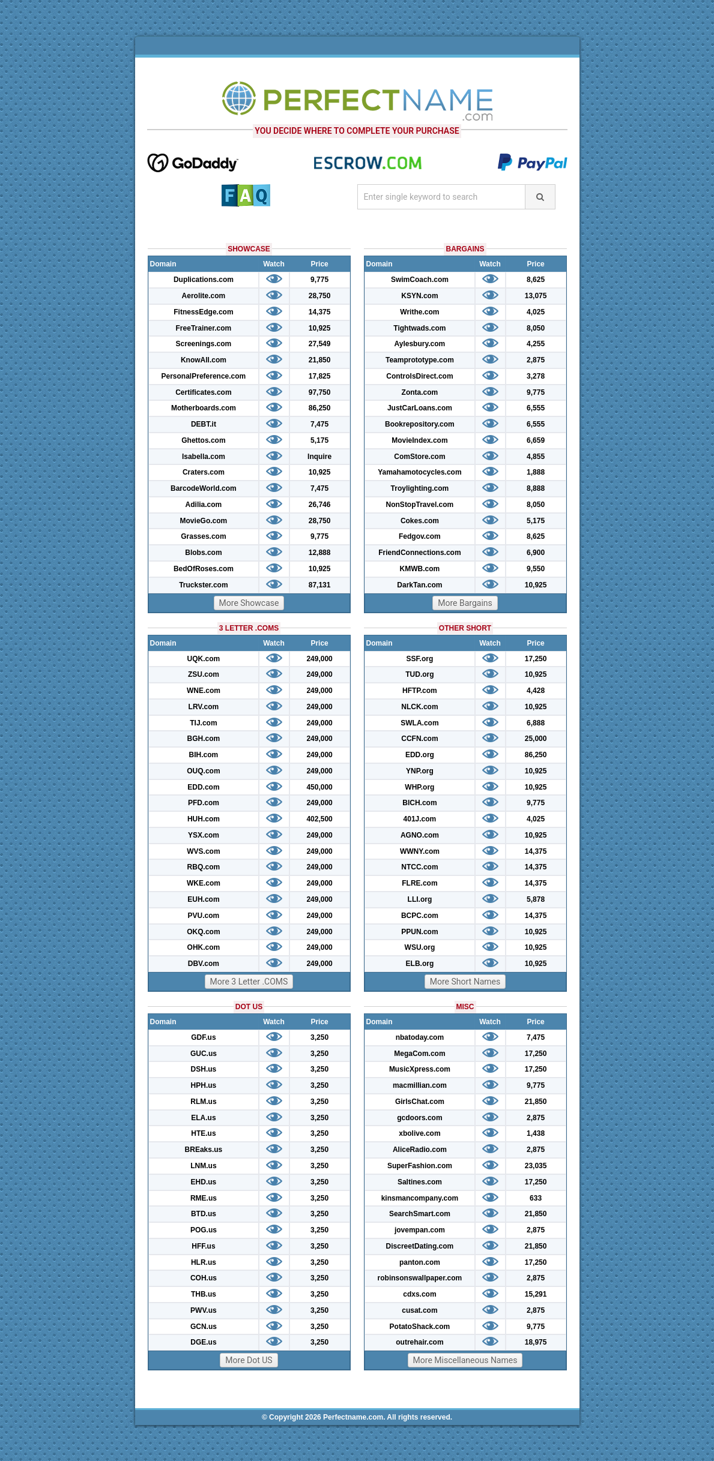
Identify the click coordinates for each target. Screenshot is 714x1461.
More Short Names (465, 981)
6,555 (536, 408)
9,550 (536, 569)
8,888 (536, 488)
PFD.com (203, 803)
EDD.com (203, 787)
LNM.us (203, 1166)
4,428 (536, 690)
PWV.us (203, 1310)
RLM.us (203, 1101)
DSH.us (204, 1069)
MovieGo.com (204, 521)
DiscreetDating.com (420, 1246)
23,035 (536, 1166)
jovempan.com (420, 1230)
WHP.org (419, 787)
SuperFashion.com (419, 1166)
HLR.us (203, 1262)
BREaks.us (204, 1149)
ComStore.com (419, 456)
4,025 (536, 312)
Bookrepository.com (420, 424)
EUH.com (203, 899)
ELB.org (420, 963)
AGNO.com (420, 835)
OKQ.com (203, 932)
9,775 (319, 279)
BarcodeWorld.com (204, 488)
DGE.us (203, 1342)
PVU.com (204, 915)
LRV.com (204, 707)
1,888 (536, 472)
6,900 (536, 552)
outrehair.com (419, 1342)
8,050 (536, 328)
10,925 (320, 328)
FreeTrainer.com (204, 328)
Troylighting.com (420, 488)
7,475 (319, 424)
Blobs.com (203, 552)
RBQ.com (203, 867)
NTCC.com (419, 867)
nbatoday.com (420, 1037)
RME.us (203, 1198)
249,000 (319, 659)
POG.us (203, 1230)
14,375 (320, 312)
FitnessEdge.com (203, 312)
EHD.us (204, 1182)
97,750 (320, 392)
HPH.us (204, 1085)
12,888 (320, 552)
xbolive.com (419, 1133)
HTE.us (203, 1133)
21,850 (320, 360)
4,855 (536, 456)
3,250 (319, 1037)
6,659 (536, 440)
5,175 (319, 440)
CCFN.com (419, 738)
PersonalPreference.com (204, 376)
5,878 (536, 899)
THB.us (203, 1294)
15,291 (536, 1294)
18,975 (536, 1342)
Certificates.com (203, 392)
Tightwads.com (419, 328)
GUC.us (203, 1053)
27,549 (320, 344)
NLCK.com (419, 707)
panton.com (419, 1262)
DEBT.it (203, 424)
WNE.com (203, 690)
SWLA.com (419, 723)
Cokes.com (420, 521)
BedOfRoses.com (204, 569)
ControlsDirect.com (419, 376)
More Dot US (248, 1360)
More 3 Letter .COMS (249, 981)
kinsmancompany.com (419, 1198)
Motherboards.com (203, 408)
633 (536, 1198)
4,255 (536, 344)
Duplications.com (204, 279)
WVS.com (203, 851)
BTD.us (203, 1214)
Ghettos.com (203, 440)
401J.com (420, 819)
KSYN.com (419, 296)
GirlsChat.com (419, 1101)
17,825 (320, 376)
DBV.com (203, 963)
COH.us (203, 1278)
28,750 (320, 296)
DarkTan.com (419, 585)
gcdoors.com (419, 1118)
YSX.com (203, 835)
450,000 (319, 787)
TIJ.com (203, 723)
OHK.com (203, 947)
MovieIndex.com (419, 440)
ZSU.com (203, 674)
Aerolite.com (204, 296)
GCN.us (203, 1326)
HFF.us (203, 1246)
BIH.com (204, 755)
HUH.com (203, 819)
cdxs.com (419, 1294)
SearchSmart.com (419, 1214)
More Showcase (249, 603)
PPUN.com (419, 932)
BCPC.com (419, 915)
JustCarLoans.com (419, 408)
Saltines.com (420, 1182)
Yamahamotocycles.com (419, 472)
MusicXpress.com (419, 1069)
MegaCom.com (419, 1053)
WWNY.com (420, 851)
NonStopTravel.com (420, 504)
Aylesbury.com (420, 344)
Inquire (319, 456)
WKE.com (203, 883)
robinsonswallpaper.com (420, 1278)
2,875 (536, 360)
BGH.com (203, 738)
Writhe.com (419, 312)
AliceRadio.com (420, 1149)
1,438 (536, 1133)
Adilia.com (204, 504)
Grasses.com (203, 536)
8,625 (536, 279)
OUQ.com (203, 771)
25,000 (536, 738)
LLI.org (420, 899)
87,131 (320, 585)
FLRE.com (419, 883)
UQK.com (203, 659)
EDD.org (419, 755)
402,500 (319, 819)
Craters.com (204, 472)
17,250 (536, 659)
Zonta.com (420, 392)
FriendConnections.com (419, 552)
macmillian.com (420, 1085)
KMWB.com (420, 569)
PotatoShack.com (420, 1326)
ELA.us (203, 1118)
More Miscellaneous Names (465, 1360)
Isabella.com (203, 456)
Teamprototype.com (420, 360)
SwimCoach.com (420, 279)
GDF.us (203, 1037)
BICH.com (419, 803)
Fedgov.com (420, 536)
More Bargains (465, 603)
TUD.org (419, 674)
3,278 (536, 376)
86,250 (320, 408)
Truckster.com (203, 585)
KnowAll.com (203, 360)
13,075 (536, 296)
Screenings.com (204, 344)
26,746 (320, 504)
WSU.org (420, 947)
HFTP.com (419, 690)
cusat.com (419, 1310)
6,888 (536, 723)
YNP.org (420, 771)
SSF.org (420, 659)
